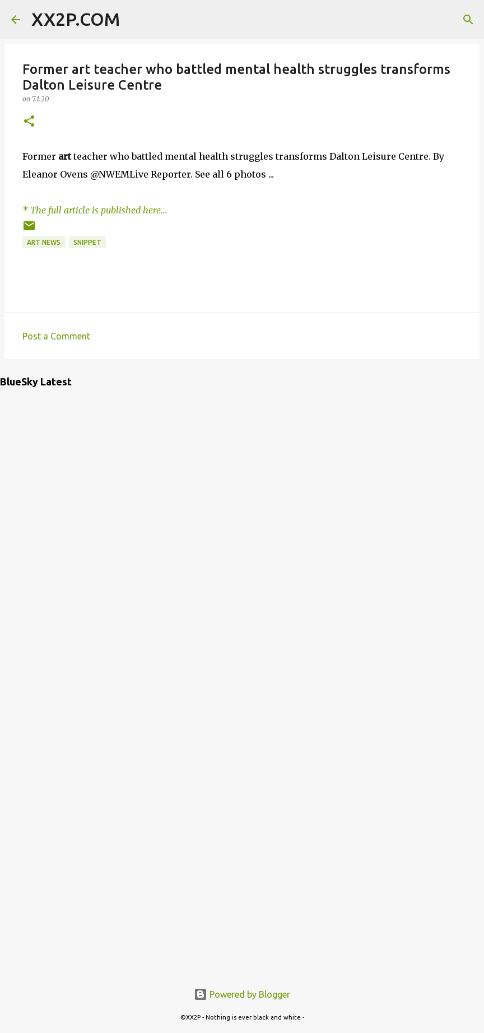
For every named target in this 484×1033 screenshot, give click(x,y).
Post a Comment (56, 336)
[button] (29, 121)
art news (44, 242)
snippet (87, 242)
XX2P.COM (75, 19)
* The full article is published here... (94, 210)
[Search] (135, 19)
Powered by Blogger (242, 994)
